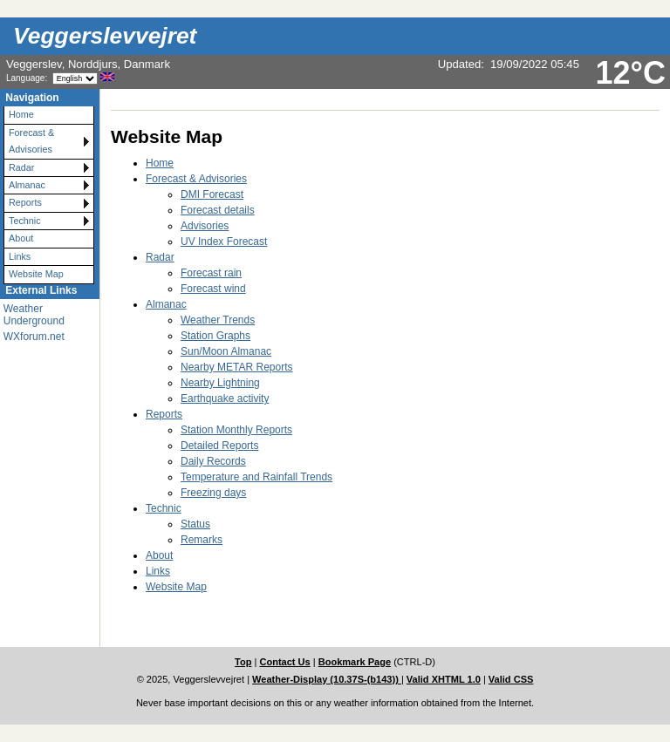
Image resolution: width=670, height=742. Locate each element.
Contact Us (284, 662)
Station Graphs (215, 336)
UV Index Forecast (224, 241)
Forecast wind (213, 289)
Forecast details (218, 210)
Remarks (201, 540)
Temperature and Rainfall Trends (256, 477)
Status (195, 524)
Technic (25, 220)
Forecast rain (211, 273)
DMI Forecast (212, 194)
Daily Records (213, 461)
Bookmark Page (354, 662)
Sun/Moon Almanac (226, 351)
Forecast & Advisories (31, 140)
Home (21, 114)
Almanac (27, 185)
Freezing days (213, 493)
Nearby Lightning (220, 383)
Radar (21, 167)
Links (20, 256)
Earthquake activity (225, 398)
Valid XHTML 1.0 (444, 679)
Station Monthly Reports (236, 430)
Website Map (36, 274)
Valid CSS (511, 679)
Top (243, 662)
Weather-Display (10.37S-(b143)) (326, 679)
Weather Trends (218, 320)
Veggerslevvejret (104, 36)
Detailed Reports (219, 445)
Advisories (205, 226)
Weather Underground (34, 315)
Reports (25, 202)
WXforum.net (34, 336)
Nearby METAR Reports (236, 367)
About (21, 238)
